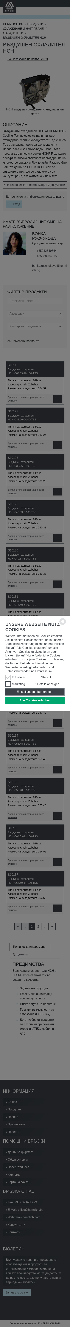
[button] (47, 684)
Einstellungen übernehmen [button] (34, 691)
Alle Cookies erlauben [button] (35, 700)
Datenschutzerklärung (20, 671)
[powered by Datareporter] (62, 624)
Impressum (44, 671)
